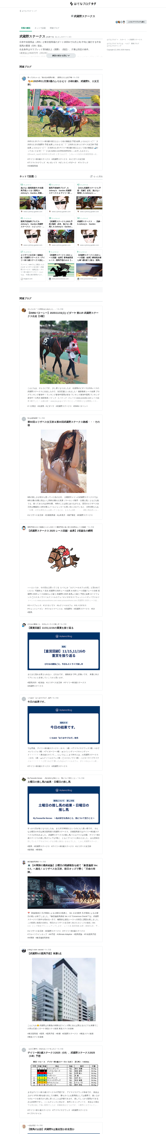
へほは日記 (32, 1125)
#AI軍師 (31, 938)
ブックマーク (26, 185)
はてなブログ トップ (28, 11)
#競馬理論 (78, 934)
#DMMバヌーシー (80, 406)
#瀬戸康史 (71, 515)
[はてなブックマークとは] (36, 176)
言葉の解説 (25, 28)
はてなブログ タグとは (115, 43)
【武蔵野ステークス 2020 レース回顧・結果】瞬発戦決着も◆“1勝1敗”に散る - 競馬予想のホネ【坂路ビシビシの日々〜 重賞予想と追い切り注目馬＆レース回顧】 (89, 258)
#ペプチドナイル (35, 1113)
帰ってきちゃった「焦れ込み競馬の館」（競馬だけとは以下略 (50, 77)
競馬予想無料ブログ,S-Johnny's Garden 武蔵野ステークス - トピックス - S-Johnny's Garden (32, 224)
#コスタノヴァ (49, 605)
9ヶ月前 (42, 418)
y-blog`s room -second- (36, 950)
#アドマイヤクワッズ (36, 162)
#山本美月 (61, 515)
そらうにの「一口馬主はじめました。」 (42, 309)
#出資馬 (40, 406)
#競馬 (30, 612)
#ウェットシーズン (35, 609)
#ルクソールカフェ (65, 605)
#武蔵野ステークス (59, 159)
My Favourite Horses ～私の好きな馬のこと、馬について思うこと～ (52, 778)
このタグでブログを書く (136, 22)
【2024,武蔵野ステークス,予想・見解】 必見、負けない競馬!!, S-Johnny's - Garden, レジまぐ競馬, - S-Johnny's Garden (89, 191)
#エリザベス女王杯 (77, 159)
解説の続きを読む (61, 55)
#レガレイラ (52, 162)
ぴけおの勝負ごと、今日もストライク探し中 (43, 624)
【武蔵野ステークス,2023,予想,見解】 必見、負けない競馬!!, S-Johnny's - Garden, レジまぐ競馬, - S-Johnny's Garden (61, 224)
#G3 (93, 609)
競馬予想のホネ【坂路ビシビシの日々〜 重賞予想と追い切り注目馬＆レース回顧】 (57, 527)
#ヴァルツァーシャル (54, 609)
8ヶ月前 (76, 77)
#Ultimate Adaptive (64, 934)
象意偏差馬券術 (33, 862)
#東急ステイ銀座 (86, 1034)
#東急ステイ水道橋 (35, 1037)
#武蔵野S (68, 609)
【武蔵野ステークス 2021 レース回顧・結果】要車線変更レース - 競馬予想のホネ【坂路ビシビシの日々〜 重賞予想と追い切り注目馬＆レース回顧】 (61, 258)
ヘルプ (127, 43)
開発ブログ (135, 43)
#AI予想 (52, 934)
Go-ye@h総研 (33, 418)
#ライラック (83, 162)
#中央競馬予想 (90, 934)
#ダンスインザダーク (67, 162)
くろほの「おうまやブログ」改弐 (39, 698)
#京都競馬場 (33, 166)
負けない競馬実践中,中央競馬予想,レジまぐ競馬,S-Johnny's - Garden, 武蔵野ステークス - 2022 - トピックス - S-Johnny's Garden (33, 191)
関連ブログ (54, 28)
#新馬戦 (31, 850)
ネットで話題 (40, 28)
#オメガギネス (80, 605)
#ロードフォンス (35, 605)
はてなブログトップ (114, 46)
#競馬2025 (32, 682)
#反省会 (41, 682)
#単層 (58, 1034)
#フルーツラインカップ (37, 934)
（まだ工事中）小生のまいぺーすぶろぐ (42, 1049)
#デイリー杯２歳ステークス (39, 1110)
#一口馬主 (32, 406)
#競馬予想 (50, 1034)
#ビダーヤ (50, 406)
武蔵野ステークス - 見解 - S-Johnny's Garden (89, 222)
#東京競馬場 (33, 1034)
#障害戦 (39, 850)
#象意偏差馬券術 (43, 938)
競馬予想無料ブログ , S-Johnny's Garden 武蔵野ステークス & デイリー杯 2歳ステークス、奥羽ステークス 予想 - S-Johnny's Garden (61, 191)
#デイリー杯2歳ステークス (39, 159)
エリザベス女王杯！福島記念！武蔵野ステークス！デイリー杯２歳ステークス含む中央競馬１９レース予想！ (33, 258)
